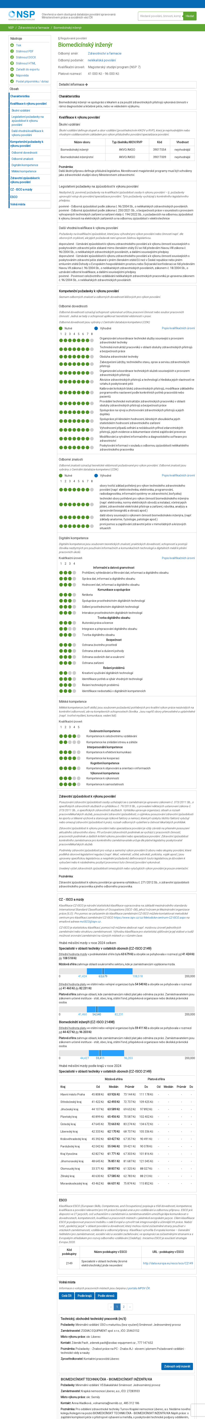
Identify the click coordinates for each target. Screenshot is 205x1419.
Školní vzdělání (21, 110)
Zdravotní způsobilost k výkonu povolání (25, 180)
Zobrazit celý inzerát (177, 1366)
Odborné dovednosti (24, 152)
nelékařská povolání (102, 60)
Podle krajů (85, 1295)
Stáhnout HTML (23, 63)
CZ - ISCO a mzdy (21, 189)
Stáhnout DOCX (23, 57)
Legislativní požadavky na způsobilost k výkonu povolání (28, 120)
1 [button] (117, 1306)
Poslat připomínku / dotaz (29, 81)
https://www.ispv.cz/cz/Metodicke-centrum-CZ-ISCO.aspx (150, 917)
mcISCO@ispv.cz (89, 921)
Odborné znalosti (22, 158)
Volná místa (17, 204)
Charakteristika (19, 96)
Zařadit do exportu (24, 69)
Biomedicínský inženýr (67, 27)
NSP (11, 27)
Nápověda (19, 75)
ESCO (13, 197)
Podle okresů (106, 1295)
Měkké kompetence (24, 171)
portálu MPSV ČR (139, 1288)
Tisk (15, 45)
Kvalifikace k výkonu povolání (28, 103)
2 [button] (124, 1306)
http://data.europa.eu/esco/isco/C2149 (168, 1263)
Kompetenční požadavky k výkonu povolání (26, 143)
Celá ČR (66, 1295)
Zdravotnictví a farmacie (33, 27)
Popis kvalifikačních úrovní (178, 328)
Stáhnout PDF (21, 51)
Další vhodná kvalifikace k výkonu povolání (27, 133)
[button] (111, 1306)
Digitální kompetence (25, 165)
